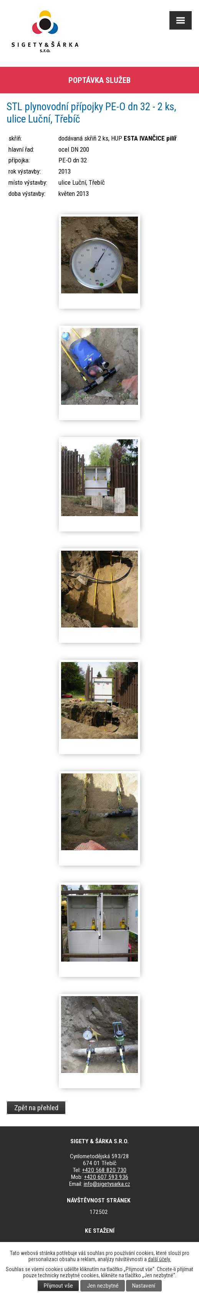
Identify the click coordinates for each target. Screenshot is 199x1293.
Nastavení (143, 1285)
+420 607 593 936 (106, 1177)
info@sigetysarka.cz (107, 1183)
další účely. (159, 1259)
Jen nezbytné (103, 1285)
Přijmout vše (58, 1285)
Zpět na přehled (36, 1107)
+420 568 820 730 (104, 1170)
